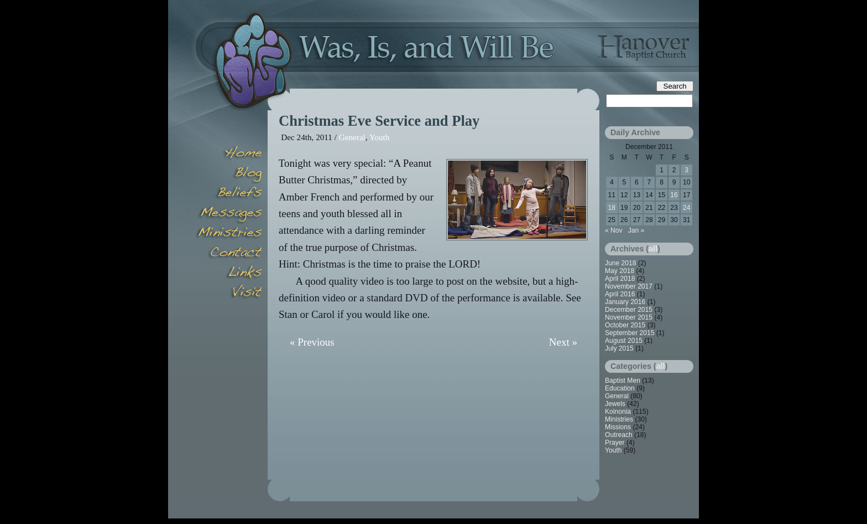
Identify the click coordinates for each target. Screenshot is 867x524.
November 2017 (628, 286)
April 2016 (620, 294)
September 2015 (629, 333)
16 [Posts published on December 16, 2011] (673, 195)
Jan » (636, 230)
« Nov (614, 230)
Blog (229, 174)
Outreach (619, 435)
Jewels (615, 404)
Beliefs (229, 194)
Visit (229, 294)
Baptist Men (622, 380)
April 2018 (620, 278)
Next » (563, 342)
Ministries (619, 419)
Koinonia (618, 411)
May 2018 (619, 271)
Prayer (615, 442)
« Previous (312, 342)
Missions (618, 427)
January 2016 (625, 302)
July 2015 (619, 348)
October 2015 (625, 325)
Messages (229, 214)
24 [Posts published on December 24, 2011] (686, 208)
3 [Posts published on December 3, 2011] (686, 170)
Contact (229, 254)
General (352, 137)
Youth (379, 137)
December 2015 (628, 310)
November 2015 (628, 317)
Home (229, 154)
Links (229, 274)
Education (620, 388)
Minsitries (229, 234)
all (653, 248)
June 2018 (620, 263)
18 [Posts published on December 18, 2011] (611, 208)
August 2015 (624, 341)
